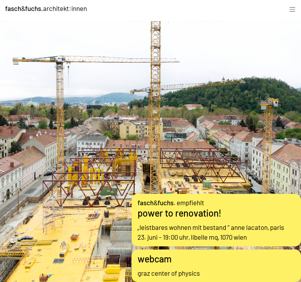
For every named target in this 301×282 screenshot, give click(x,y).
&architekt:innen (46, 8)
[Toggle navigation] (292, 8)
